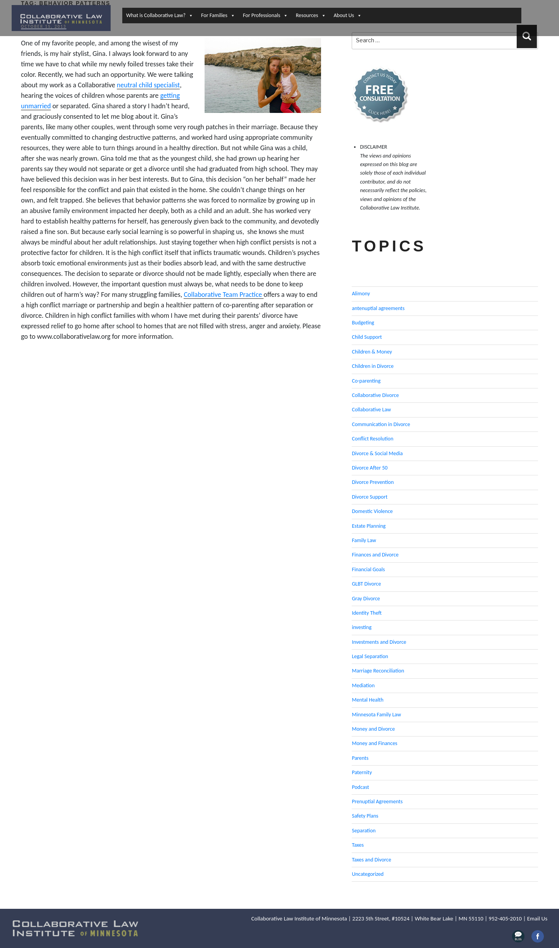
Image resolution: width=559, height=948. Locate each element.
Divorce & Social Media (377, 453)
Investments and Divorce (379, 642)
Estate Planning (368, 526)
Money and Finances (374, 743)
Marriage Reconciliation (378, 670)
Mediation (363, 685)
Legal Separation (370, 656)
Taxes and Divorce (371, 859)
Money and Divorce (373, 729)
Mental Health (367, 700)
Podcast (360, 787)
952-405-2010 (505, 918)
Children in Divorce (372, 366)
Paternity (362, 772)
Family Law (364, 540)
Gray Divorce (366, 598)
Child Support (367, 337)
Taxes (357, 845)
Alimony (361, 293)
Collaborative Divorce (375, 395)
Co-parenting (366, 381)
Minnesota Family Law (376, 714)
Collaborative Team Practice (224, 294)
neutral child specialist (148, 85)
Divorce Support (369, 497)
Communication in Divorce (381, 424)
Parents (360, 758)
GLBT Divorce (366, 584)
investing (362, 627)
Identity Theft (367, 613)
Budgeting (363, 322)
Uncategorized (368, 874)
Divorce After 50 (369, 467)
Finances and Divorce (375, 554)
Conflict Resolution (372, 438)
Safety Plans (365, 816)
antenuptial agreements (378, 308)
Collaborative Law (371, 409)
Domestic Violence (372, 511)
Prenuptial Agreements (377, 801)
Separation (363, 830)
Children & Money (372, 351)
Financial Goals (368, 569)
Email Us (537, 918)
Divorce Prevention (373, 482)
